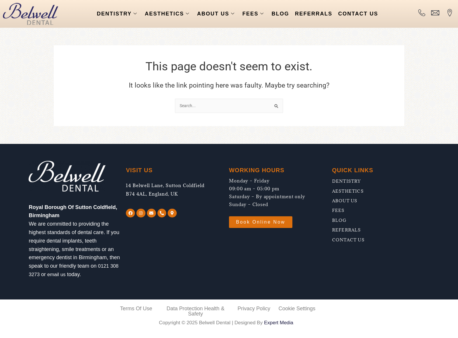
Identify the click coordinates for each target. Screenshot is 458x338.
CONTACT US (358, 14)
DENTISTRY (117, 14)
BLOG (280, 14)
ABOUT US (216, 14)
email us (57, 274)
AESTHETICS (167, 14)
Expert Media (278, 322)
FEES (253, 14)
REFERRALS (313, 14)
